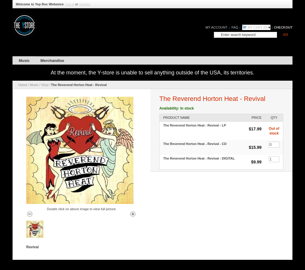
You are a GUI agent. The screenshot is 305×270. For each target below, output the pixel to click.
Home (22, 85)
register (84, 4)
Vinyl (44, 85)
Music (34, 85)
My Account (216, 27)
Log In (69, 4)
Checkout (283, 27)
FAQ (234, 27)
